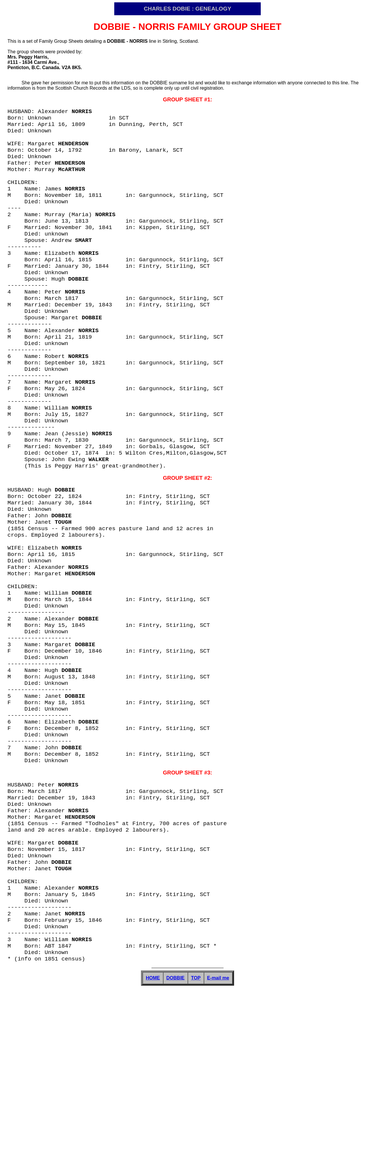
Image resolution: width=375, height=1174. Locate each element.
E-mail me (218, 1163)
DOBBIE (175, 1163)
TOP (196, 1163)
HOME (153, 1163)
